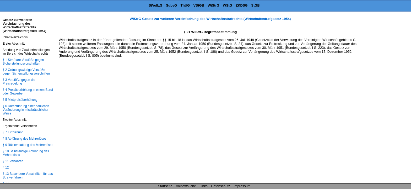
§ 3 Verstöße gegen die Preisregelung (19, 81)
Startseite (165, 186)
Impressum (242, 186)
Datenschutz (220, 186)
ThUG (185, 5)
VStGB (198, 5)
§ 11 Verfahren (13, 161)
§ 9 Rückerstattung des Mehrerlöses (28, 145)
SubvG (171, 5)
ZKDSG (242, 5)
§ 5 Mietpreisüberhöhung (20, 100)
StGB (255, 5)
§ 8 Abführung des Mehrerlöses (24, 138)
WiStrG (213, 5)
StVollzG (155, 5)
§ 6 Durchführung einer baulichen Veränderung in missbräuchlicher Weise (26, 109)
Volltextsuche (186, 186)
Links (203, 186)
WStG (227, 5)
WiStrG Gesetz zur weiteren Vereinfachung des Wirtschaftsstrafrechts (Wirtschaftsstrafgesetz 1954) (210, 19)
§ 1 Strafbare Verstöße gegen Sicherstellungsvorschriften (23, 61)
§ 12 (6, 167)
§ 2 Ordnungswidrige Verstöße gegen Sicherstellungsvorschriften (26, 71)
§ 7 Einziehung (13, 132)
